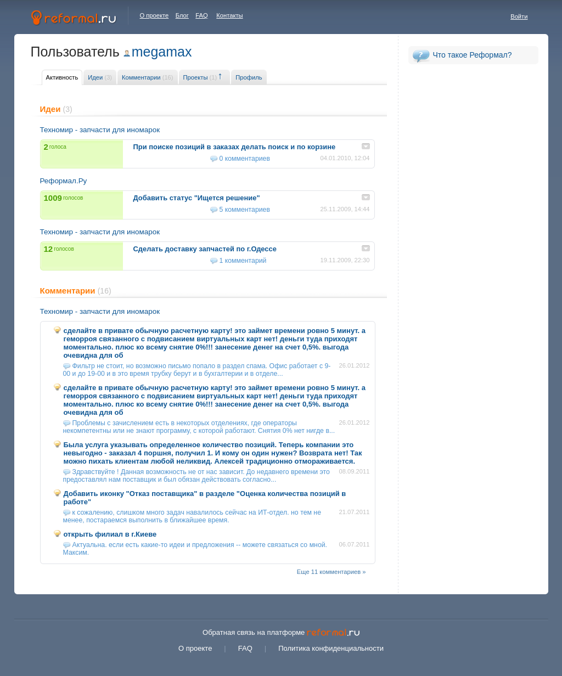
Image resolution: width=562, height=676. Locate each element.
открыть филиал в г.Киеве (110, 534)
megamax (162, 51)
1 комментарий (243, 260)
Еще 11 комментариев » (331, 571)
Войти (518, 16)
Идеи (100, 77)
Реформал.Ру (63, 181)
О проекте (154, 15)
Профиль (248, 77)
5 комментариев (245, 209)
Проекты (200, 77)
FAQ (201, 15)
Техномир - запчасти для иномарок (100, 130)
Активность (62, 77)
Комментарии (147, 77)
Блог (182, 15)
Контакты (229, 15)
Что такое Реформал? (472, 54)
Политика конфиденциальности (331, 648)
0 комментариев (245, 158)
